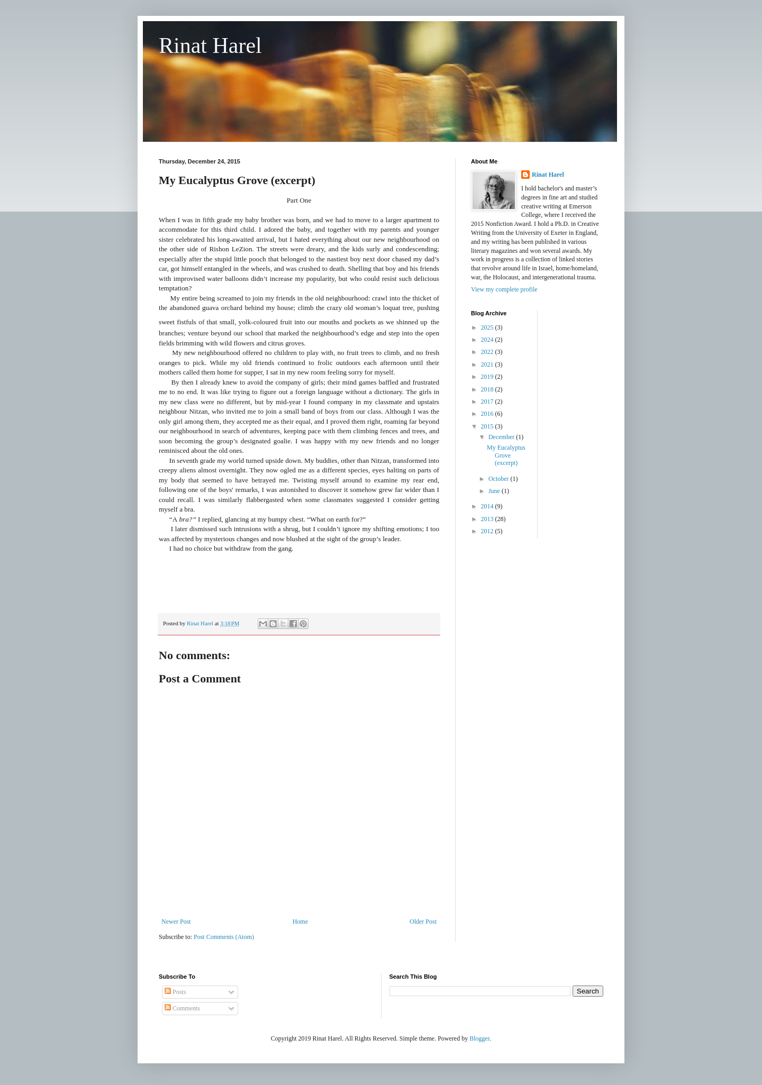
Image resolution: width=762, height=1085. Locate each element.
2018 (488, 389)
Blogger (479, 1038)
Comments (182, 1008)
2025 (488, 327)
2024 (488, 339)
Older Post (423, 921)
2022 (488, 351)
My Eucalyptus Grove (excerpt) (506, 455)
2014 (488, 506)
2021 (488, 364)
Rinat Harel (210, 45)
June (495, 491)
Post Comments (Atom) (224, 937)
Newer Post (176, 921)
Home (300, 921)
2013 (488, 519)
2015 (488, 426)
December (502, 437)
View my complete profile (504, 289)
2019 (488, 376)
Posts (175, 992)
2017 (488, 401)
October (499, 478)
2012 (488, 531)
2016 (488, 413)
